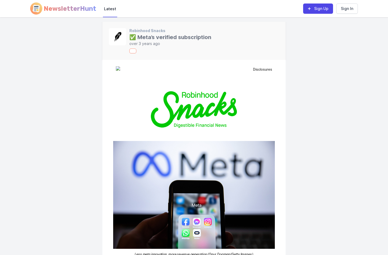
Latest (110, 8)
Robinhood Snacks (147, 30)
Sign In (347, 8)
